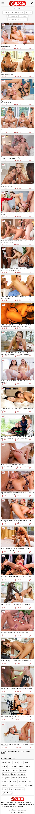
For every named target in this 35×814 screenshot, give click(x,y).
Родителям (21, 804)
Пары (11, 789)
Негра (16, 785)
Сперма (20, 766)
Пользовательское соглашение (12, 806)
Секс (4, 763)
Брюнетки (5, 774)
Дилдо (13, 774)
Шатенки (5, 781)
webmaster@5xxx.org (19, 810)
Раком (4, 766)
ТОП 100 (28, 12)
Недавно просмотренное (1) (18, 19)
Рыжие (21, 781)
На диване (14, 770)
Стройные (28, 781)
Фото (29, 802)
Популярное (23, 16)
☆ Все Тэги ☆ (7, 793)
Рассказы (13, 804)
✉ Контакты (30, 804)
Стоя (21, 763)
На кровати (6, 778)
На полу (23, 785)
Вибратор (5, 770)
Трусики (23, 770)
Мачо (30, 785)
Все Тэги (24, 802)
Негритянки (23, 778)
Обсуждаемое (12, 16)
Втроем (14, 778)
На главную (6, 802)
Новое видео (5, 804)
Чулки (10, 785)
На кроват (28, 766)
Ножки (27, 763)
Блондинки (21, 774)
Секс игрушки (19, 789)
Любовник (12, 766)
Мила (9, 763)
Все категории (8, 12)
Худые (4, 789)
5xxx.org (21, 812)
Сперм (15, 763)
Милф (4, 785)
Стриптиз (13, 781)
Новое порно (19, 12)
